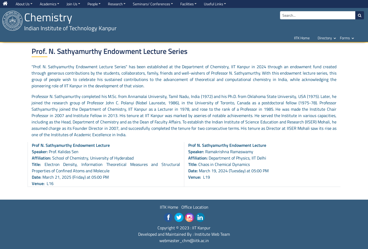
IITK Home (302, 38)
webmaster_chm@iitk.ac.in (184, 240)
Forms (345, 38)
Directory (325, 38)
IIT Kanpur (201, 228)
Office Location (194, 207)
